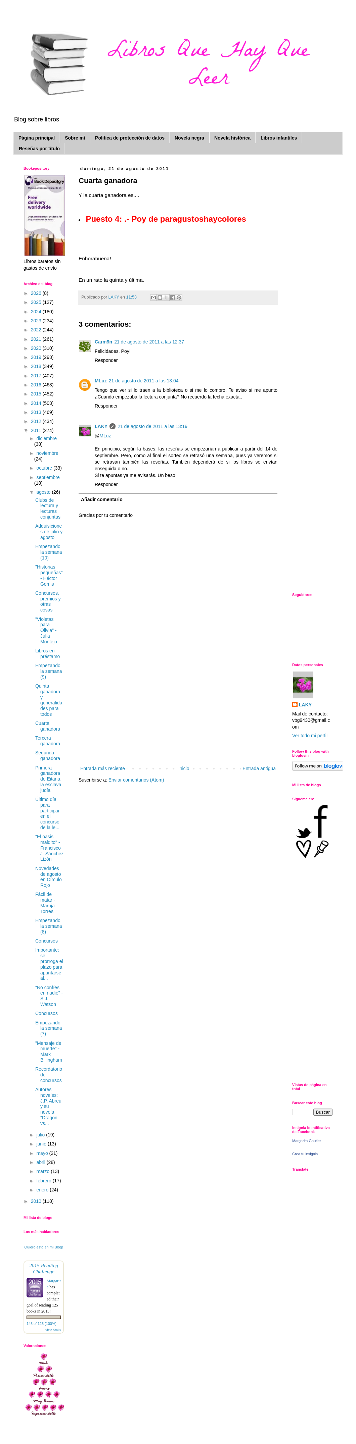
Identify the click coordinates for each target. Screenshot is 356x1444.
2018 (37, 366)
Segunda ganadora (47, 755)
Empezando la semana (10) (48, 552)
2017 (37, 375)
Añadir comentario (102, 499)
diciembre (46, 438)
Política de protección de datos (130, 138)
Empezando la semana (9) (48, 671)
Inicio (183, 768)
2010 (37, 1201)
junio (41, 1143)
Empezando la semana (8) (48, 926)
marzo (43, 1171)
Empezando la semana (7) (48, 1028)
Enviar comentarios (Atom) (136, 780)
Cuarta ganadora (47, 726)
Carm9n (103, 341)
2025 (37, 302)
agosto (44, 492)
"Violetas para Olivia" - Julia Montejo (46, 630)
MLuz (101, 380)
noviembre (47, 453)
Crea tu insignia (305, 1154)
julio (41, 1134)
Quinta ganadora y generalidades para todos (48, 700)
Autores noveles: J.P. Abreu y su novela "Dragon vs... (48, 1106)
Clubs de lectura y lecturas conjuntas (47, 508)
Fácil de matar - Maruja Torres (45, 903)
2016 (37, 384)
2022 (37, 329)
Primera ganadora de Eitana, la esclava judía (48, 779)
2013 (37, 412)
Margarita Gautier (306, 1141)
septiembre (47, 477)
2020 (37, 348)
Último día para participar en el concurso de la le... (47, 813)
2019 (37, 357)
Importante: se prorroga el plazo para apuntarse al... (49, 964)
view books (53, 1330)
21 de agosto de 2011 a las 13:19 (152, 426)
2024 (37, 311)
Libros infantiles (279, 138)
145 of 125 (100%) (41, 1324)
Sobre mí (75, 138)
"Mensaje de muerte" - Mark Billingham (48, 1051)
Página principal (36, 138)
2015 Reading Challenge (43, 1268)
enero (43, 1189)
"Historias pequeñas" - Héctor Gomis (48, 575)
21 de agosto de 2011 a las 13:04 (144, 380)
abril (41, 1162)
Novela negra (189, 138)
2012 (37, 421)
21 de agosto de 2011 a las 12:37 (149, 341)
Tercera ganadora (47, 740)
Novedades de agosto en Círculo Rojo (48, 877)
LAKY (101, 426)
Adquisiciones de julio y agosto (48, 531)
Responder (106, 360)
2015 (37, 393)
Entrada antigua (259, 768)
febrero (44, 1180)
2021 (37, 339)
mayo (42, 1153)
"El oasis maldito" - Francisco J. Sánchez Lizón (49, 848)
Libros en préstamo (47, 653)
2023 (37, 320)
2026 (37, 293)
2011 (37, 430)
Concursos (46, 941)
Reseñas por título (39, 148)
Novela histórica (232, 138)
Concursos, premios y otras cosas (48, 601)
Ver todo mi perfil (309, 735)
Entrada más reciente (102, 768)
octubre (44, 468)
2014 (37, 403)
